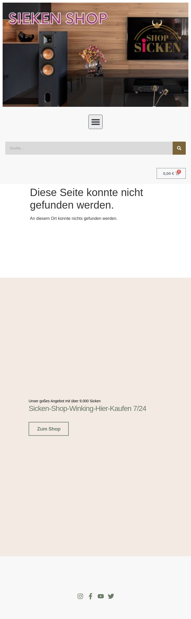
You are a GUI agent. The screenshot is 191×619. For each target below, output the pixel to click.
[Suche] (179, 148)
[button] (95, 122)
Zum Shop (48, 427)
